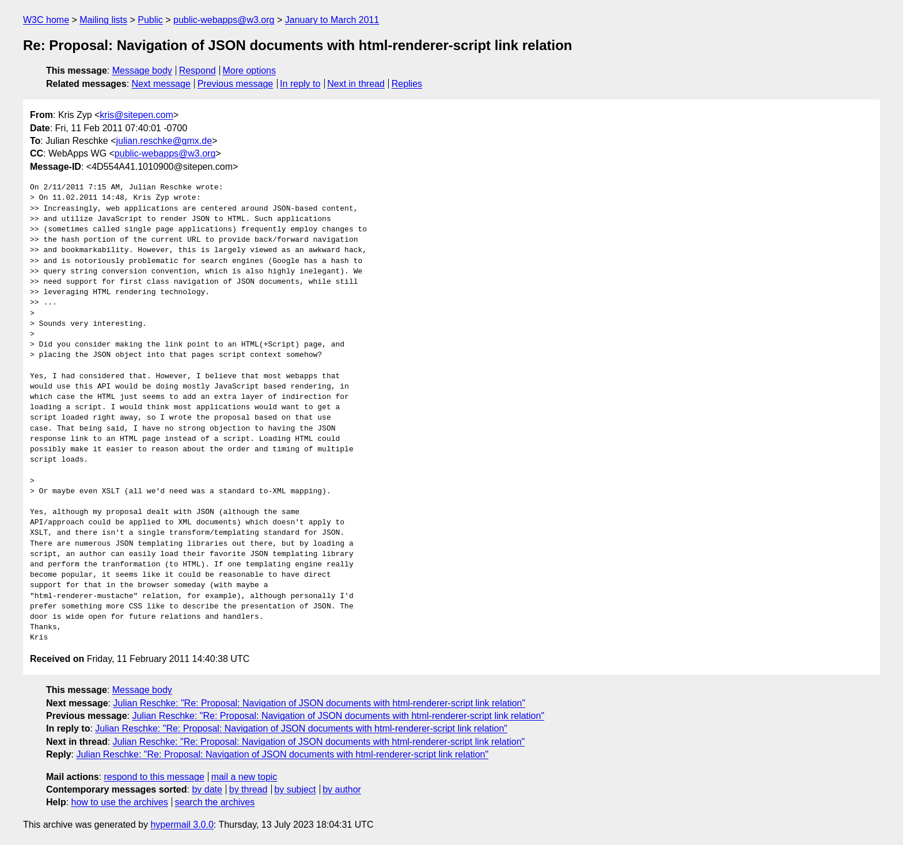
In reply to (300, 84)
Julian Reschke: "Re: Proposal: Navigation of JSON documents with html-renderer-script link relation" (319, 703)
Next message (161, 84)
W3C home (46, 20)
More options (249, 70)
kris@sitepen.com (136, 115)
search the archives (215, 802)
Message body (142, 70)
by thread (248, 789)
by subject (295, 789)
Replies (407, 84)
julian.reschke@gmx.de (164, 141)
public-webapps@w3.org (223, 20)
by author (341, 789)
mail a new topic (244, 777)
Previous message (236, 84)
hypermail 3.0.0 (181, 824)
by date (207, 789)
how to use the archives (119, 802)
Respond (197, 70)
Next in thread (356, 84)
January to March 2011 (332, 20)
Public (150, 20)
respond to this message (154, 777)
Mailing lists (103, 20)
